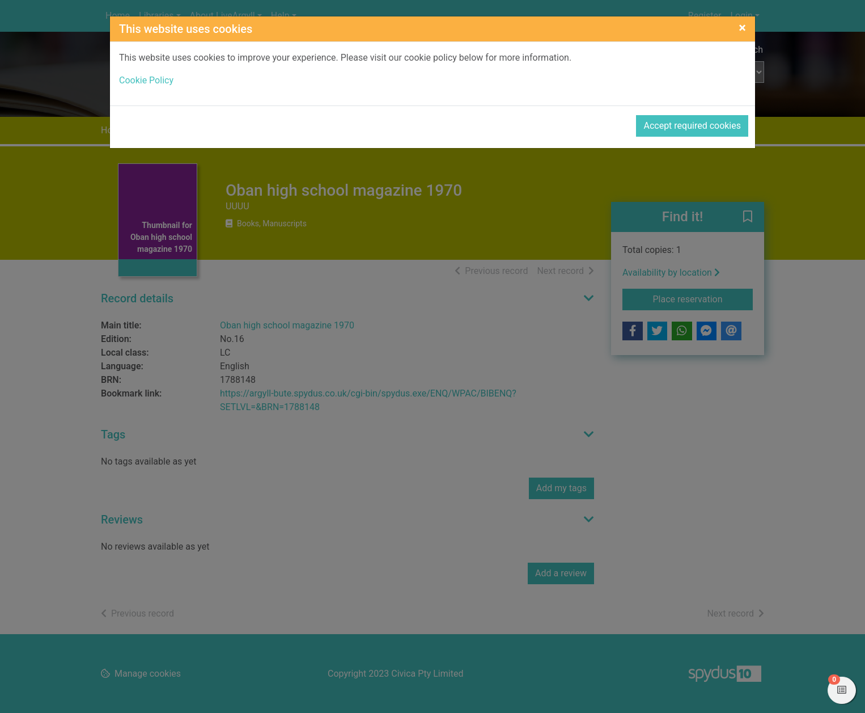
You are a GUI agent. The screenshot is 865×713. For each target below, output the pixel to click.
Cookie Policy (146, 80)
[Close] (742, 28)
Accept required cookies (692, 125)
